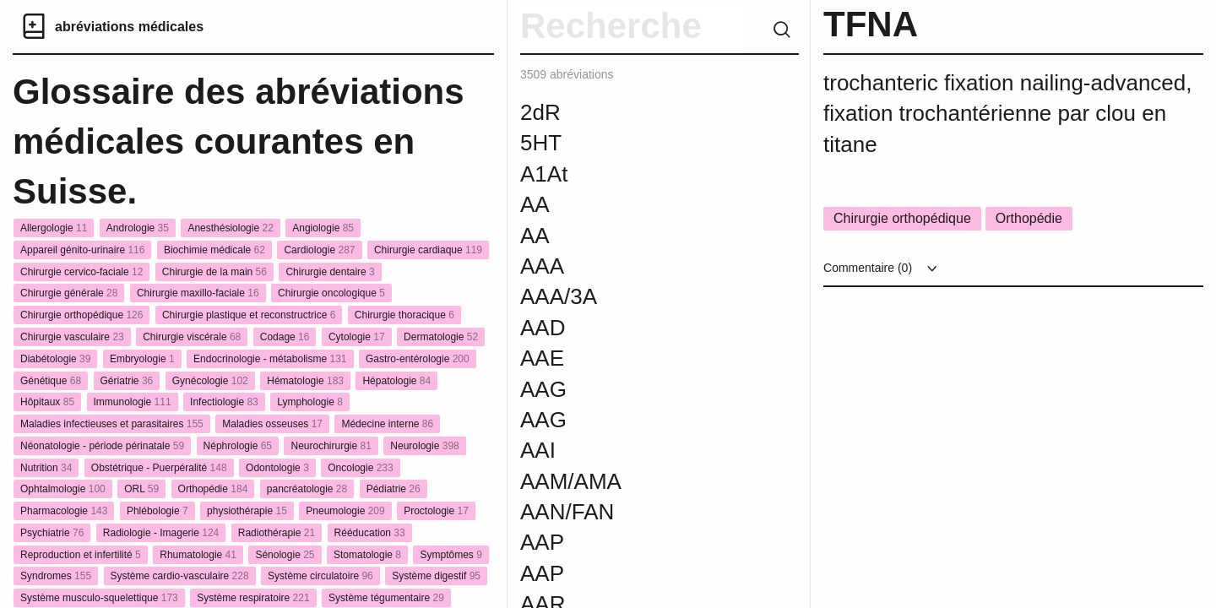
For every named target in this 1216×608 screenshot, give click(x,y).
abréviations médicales (129, 26)
